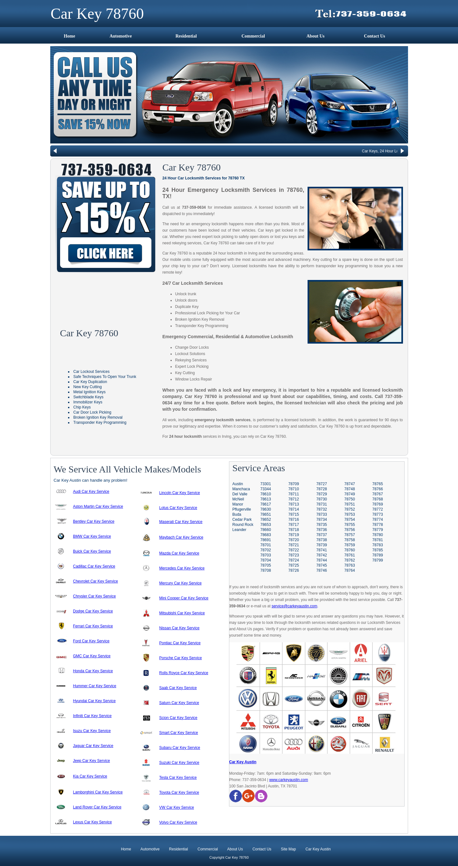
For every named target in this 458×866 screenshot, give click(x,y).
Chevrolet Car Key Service (95, 581)
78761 (349, 555)
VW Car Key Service (176, 807)
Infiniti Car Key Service (92, 716)
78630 (265, 509)
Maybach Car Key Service (181, 537)
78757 (349, 535)
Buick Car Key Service (92, 551)
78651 (265, 514)
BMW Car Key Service (92, 536)
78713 (293, 504)
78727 (321, 484)
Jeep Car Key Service (91, 760)
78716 (293, 519)
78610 (265, 494)
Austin (237, 484)
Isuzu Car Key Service (92, 731)
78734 (321, 519)
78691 (265, 540)
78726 (293, 570)
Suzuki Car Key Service (179, 762)
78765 (377, 484)
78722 (293, 550)
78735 (321, 524)
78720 (293, 540)
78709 (293, 484)
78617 (265, 504)
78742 (321, 555)
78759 (349, 545)
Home (69, 36)
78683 (265, 535)
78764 (349, 570)
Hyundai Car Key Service (94, 701)
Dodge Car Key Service (93, 611)
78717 (293, 524)
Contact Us (374, 36)
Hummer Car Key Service (94, 686)
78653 (265, 524)
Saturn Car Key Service (179, 703)
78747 (349, 484)
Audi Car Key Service (91, 491)
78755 (349, 524)
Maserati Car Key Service (181, 522)
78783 (377, 545)
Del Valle (239, 494)
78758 (349, 540)
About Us (315, 36)
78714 (293, 509)
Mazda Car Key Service (179, 553)
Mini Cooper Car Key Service (184, 598)
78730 (321, 499)
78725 (293, 565)
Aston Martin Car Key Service (98, 506)
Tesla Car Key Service (178, 777)
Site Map (288, 849)
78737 (321, 535)
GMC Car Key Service (92, 656)
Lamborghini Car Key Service (98, 792)
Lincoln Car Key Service (179, 493)
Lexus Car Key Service (92, 822)
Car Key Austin (243, 762)
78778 (377, 524)
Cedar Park (242, 519)
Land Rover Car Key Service (97, 807)
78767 (377, 494)
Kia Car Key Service (90, 776)
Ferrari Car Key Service (93, 626)
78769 (377, 504)
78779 (377, 529)
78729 (321, 494)
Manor (237, 504)
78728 (321, 489)
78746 (321, 570)
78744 (321, 560)
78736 (321, 529)
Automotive (120, 36)
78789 (377, 555)
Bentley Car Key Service (93, 521)
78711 (293, 494)
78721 (293, 545)
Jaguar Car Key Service (93, 746)
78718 (293, 529)
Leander (239, 529)
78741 (321, 550)
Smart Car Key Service (178, 732)
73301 (265, 484)
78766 (377, 489)
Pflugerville (241, 509)
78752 (349, 509)
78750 (349, 499)
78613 (265, 499)
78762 (349, 560)
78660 (265, 529)
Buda (236, 514)
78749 (349, 494)
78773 (377, 514)
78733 (321, 514)
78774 (377, 519)
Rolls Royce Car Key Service (183, 673)
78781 (377, 540)
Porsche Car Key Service (180, 658)
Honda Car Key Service (93, 671)
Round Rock (242, 524)
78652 (265, 519)
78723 (293, 555)
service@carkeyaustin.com (294, 606)
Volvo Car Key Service (178, 822)
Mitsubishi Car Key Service (182, 613)
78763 (349, 565)
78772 (377, 509)
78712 (293, 499)
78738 (321, 540)
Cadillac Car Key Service (94, 566)
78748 (349, 489)
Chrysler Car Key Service (94, 596)
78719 (293, 535)
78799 (377, 560)
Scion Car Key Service (178, 718)
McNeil (238, 499)
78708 (265, 570)
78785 (377, 550)
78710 (293, 489)
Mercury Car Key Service (180, 583)
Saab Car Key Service (178, 688)
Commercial (253, 36)
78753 (349, 514)
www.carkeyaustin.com (288, 780)
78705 (265, 565)
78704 (265, 560)
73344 (265, 489)
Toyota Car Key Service (179, 792)
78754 (349, 519)
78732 (321, 509)
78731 (321, 504)
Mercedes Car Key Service (182, 568)
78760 (349, 550)
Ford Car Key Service (91, 641)
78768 (377, 499)
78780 (377, 535)
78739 (321, 545)
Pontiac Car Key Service (180, 643)
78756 (349, 529)
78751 (349, 504)
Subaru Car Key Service (179, 747)
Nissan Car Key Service (179, 628)
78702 (265, 550)
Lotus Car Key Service (178, 508)
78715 (293, 514)
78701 (265, 545)
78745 (321, 565)
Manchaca (241, 489)
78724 (293, 560)
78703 (265, 555)
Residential (186, 36)
